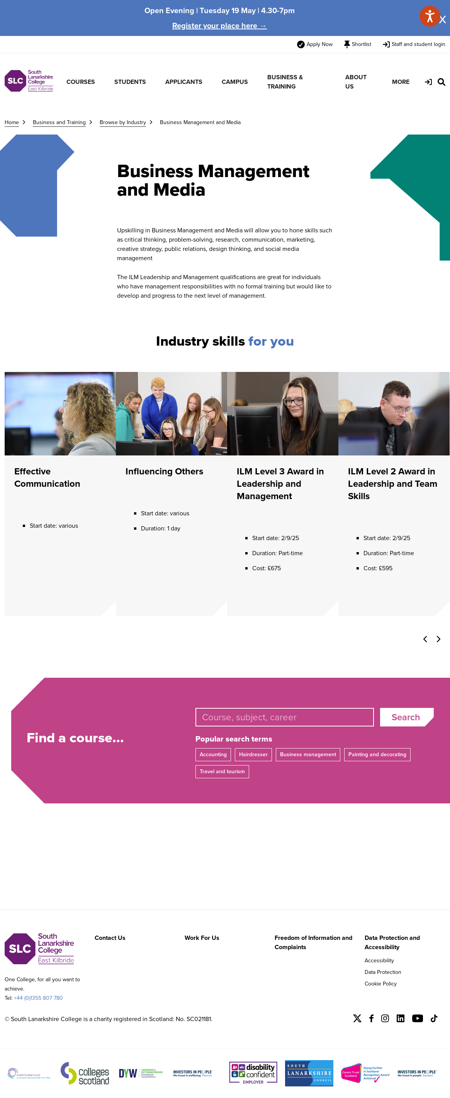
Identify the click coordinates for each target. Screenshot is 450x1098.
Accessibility (379, 960)
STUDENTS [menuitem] (130, 81)
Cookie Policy (381, 984)
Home (12, 122)
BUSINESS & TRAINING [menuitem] (285, 82)
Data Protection (383, 972)
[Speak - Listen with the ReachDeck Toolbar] (429, 16)
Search (406, 717)
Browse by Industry (123, 122)
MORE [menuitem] (400, 81)
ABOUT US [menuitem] (356, 82)
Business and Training (59, 122)
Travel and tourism (222, 771)
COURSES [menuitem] (80, 81)
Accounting (213, 754)
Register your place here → (219, 25)
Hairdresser (253, 754)
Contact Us (110, 937)
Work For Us (202, 937)
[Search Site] (441, 82)
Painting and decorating (377, 754)
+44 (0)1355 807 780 (38, 998)
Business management (308, 754)
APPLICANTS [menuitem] (183, 81)
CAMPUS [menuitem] (235, 81)
